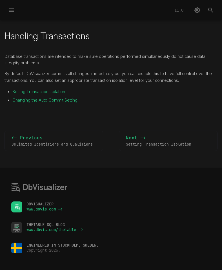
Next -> (168, 141)
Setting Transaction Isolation (38, 91)
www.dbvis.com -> (44, 209)
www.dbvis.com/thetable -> (54, 229)
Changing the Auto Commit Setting (44, 100)
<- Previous (54, 141)
